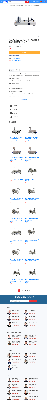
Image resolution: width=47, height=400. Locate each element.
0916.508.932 (15, 381)
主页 (8, 5)
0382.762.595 (32, 319)
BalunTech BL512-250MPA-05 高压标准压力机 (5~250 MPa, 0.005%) (31, 220)
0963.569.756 (32, 313)
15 (27, 290)
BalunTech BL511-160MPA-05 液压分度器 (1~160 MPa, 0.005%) (31, 179)
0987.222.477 (15, 313)
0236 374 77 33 (16, 356)
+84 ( (13, 60)
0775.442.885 (32, 356)
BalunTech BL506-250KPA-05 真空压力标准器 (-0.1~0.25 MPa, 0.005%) (32, 159)
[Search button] (27, 2)
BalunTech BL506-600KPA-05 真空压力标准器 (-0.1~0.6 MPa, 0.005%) (16, 159)
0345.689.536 (32, 362)
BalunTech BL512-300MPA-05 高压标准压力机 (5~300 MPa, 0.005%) (16, 220)
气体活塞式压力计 (13, 5)
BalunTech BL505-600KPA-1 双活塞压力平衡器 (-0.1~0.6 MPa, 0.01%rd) (16, 240)
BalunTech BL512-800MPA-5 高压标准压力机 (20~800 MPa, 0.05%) (32, 240)
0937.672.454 (15, 387)
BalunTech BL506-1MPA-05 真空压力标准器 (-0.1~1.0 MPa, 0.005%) (31, 139)
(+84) (13, 58)
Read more (24, 99)
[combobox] (16, 2)
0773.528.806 (15, 362)
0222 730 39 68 (32, 338)
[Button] (1, 1)
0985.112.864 (32, 325)
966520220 (17, 58)
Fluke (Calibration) (20, 44)
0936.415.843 (15, 344)
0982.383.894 (15, 325)
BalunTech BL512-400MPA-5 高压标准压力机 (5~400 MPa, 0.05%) (32, 261)
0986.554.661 (15, 319)
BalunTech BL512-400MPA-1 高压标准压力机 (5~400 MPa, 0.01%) (16, 261)
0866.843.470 (32, 381)
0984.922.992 (32, 387)
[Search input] (16, 2)
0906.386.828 (32, 393)
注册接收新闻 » (33, 300)
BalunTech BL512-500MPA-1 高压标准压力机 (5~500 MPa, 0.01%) (32, 200)
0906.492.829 (15, 369)
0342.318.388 (15, 393)
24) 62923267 (18, 60)
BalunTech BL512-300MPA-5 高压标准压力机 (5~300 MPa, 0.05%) (32, 281)
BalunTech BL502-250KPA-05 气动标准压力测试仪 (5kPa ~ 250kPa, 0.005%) (16, 139)
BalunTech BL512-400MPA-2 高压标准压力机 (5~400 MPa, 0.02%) (16, 281)
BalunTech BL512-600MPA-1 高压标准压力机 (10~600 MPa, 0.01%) (16, 200)
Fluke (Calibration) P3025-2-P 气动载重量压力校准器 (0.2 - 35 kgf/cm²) (29, 5)
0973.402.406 (15, 338)
